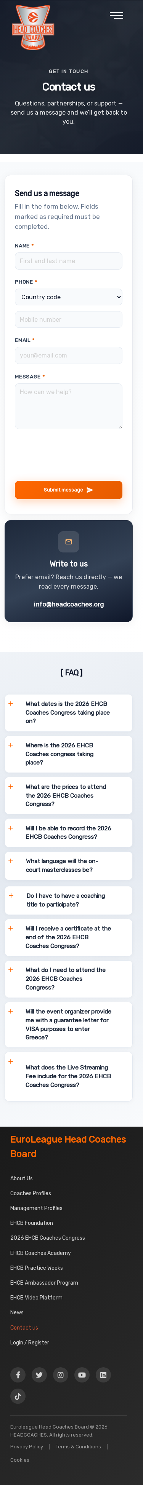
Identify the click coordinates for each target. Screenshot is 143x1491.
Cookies (19, 1460)
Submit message (69, 490)
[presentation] (73, 471)
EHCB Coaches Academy (40, 1253)
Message (30, 377)
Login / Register (29, 1342)
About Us (21, 1178)
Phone (26, 282)
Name (24, 246)
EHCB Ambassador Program (44, 1283)
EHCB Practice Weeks (36, 1268)
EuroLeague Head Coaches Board (68, 1146)
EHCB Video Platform (36, 1298)
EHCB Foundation (31, 1223)
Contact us (24, 1328)
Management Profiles (36, 1208)
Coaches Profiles (30, 1193)
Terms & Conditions (78, 1446)
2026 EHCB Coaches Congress (47, 1238)
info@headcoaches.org (69, 604)
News (17, 1312)
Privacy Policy (26, 1446)
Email (25, 340)
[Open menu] (116, 18)
